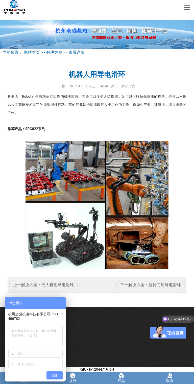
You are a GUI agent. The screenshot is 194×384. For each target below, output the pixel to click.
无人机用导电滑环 (57, 284)
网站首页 (32, 52)
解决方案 (54, 52)
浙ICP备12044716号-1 (97, 369)
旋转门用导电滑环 (165, 284)
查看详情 (76, 52)
